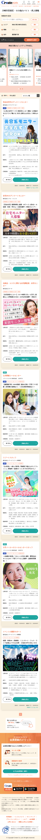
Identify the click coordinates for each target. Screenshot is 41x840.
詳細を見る (25, 179)
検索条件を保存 (32, 40)
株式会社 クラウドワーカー (10, 105)
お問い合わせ (12, 822)
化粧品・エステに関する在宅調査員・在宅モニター (20, 284)
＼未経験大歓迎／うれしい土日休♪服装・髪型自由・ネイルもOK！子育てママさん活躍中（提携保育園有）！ (20, 558)
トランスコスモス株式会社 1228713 (13, 378)
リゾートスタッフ (9, 458)
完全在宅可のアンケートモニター (15, 102)
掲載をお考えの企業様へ (26, 822)
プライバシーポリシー (13, 819)
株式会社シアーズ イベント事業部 (12, 634)
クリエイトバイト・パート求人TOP (9, 6)
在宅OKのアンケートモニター (14, 196)
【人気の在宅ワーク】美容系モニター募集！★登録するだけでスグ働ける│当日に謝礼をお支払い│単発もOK (20, 113)
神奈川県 (21, 6)
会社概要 (32, 819)
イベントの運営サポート (12, 632)
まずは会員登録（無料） (20, 771)
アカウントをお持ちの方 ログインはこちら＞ (20, 775)
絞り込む (35, 19)
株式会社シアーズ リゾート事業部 (12, 460)
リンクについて (19, 817)
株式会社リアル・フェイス (10, 198)
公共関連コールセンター (12, 376)
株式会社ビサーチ (7, 288)
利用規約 (9, 817)
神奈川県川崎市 (27, 6)
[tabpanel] (20, 67)
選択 (35, 24)
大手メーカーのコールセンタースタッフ (18, 547)
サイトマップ (31, 817)
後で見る (7, 179)
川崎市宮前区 (36, 6)
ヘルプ (25, 819)
